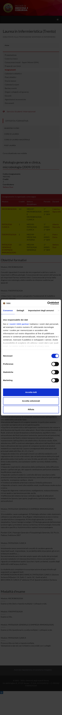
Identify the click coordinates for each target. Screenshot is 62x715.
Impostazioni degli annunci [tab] (41, 310)
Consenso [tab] (8, 310)
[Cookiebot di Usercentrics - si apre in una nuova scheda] (47, 303)
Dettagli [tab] (20, 310)
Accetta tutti (31, 392)
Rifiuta (31, 409)
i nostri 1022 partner (19, 324)
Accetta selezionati (31, 401)
